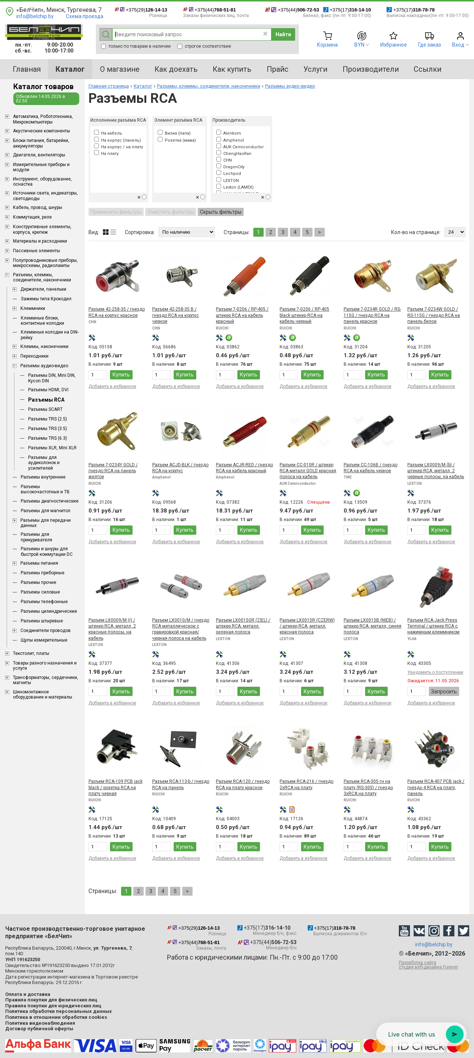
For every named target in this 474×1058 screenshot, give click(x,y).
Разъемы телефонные (44, 601)
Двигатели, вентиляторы (39, 155)
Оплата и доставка (27, 994)
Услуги (315, 69)
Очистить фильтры (170, 212)
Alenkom (228, 133)
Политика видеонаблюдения (40, 1023)
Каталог (143, 86)
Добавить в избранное (112, 386)
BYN (359, 44)
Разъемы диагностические (50, 501)
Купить (121, 375)
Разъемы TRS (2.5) (47, 419)
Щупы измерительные (44, 640)
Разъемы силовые (40, 592)
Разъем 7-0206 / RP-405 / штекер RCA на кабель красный (242, 315)
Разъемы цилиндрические (49, 611)
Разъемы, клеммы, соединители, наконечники (42, 277)
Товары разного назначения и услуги (45, 665)
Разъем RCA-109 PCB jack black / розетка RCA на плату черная (116, 787)
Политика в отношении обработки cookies (56, 1017)
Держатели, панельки (43, 289)
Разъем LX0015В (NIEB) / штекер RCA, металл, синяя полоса (372, 626)
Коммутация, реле (32, 217)
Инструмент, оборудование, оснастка (42, 181)
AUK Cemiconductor (240, 147)
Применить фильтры (116, 212)
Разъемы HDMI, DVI (48, 389)
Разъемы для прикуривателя (36, 537)
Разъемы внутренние (43, 477)
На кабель (108, 133)
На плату (106, 153)
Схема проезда (84, 16)
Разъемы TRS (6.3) (47, 438)
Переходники (34, 356)
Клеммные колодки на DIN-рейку (50, 334)
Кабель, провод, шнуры (37, 207)
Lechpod (228, 173)
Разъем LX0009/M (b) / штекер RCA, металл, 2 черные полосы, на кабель (435, 471)
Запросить (444, 691)
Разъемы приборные (42, 572)
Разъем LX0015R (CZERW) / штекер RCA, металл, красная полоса (307, 626)
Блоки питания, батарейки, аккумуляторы (41, 143)
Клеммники (32, 308)
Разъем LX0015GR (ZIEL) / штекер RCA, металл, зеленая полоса (243, 626)
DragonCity (230, 167)
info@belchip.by (35, 16)
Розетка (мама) (177, 140)
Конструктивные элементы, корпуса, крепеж (42, 229)
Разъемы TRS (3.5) (47, 428)
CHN (224, 160)
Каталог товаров (43, 86)
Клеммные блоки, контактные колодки (42, 320)
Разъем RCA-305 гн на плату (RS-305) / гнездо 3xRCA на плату (368, 787)
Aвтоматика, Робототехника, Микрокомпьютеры (43, 119)
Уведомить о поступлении (435, 672)
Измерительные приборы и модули (41, 167)
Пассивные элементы (36, 250)
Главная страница (109, 86)
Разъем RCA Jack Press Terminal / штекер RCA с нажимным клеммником (433, 626)
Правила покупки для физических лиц (51, 1000)
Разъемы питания (39, 563)
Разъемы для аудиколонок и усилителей (44, 463)
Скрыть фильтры (220, 212)
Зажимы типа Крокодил (46, 298)
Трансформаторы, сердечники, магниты (45, 680)
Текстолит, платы (31, 653)
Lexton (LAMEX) (235, 187)
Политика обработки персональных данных (58, 1011)
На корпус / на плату (118, 147)
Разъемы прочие (38, 582)
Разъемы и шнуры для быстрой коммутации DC (47, 551)
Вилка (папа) (174, 133)
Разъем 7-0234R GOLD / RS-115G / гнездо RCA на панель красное (372, 315)
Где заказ (429, 44)
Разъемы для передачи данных (45, 523)
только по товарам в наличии (136, 46)
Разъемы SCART (45, 409)
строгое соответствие (204, 46)
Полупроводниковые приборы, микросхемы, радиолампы (45, 263)
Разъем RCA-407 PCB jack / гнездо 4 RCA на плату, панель (435, 787)
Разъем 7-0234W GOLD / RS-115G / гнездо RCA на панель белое (433, 315)
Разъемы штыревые (42, 620)
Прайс (277, 69)
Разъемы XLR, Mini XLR (52, 447)
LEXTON (227, 180)
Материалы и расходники (40, 241)
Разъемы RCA (46, 400)
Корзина (327, 45)
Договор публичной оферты (39, 1028)
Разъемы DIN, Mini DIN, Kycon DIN (52, 378)
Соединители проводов (45, 630)
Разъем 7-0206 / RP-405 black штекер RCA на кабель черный (304, 315)
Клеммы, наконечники (44, 346)
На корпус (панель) (117, 140)
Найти (283, 34)
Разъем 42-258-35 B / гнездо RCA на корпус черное (175, 315)
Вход (458, 44)
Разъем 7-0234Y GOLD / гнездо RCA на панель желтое (113, 471)
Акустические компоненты (41, 130)
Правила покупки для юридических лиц (53, 1005)
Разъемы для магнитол (45, 510)
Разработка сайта (434, 964)
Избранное (393, 44)
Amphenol (230, 140)
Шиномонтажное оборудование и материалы (42, 694)
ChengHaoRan (233, 153)
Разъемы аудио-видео (44, 365)
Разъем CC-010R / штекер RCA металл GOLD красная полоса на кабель (308, 471)
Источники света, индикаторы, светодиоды (45, 195)
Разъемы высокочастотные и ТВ (45, 489)
